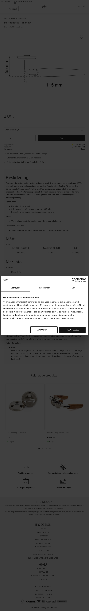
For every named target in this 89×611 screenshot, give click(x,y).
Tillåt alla (72, 330)
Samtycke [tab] (16, 288)
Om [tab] (73, 288)
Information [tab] (44, 288)
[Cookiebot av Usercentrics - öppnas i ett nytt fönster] (74, 280)
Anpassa (44, 330)
